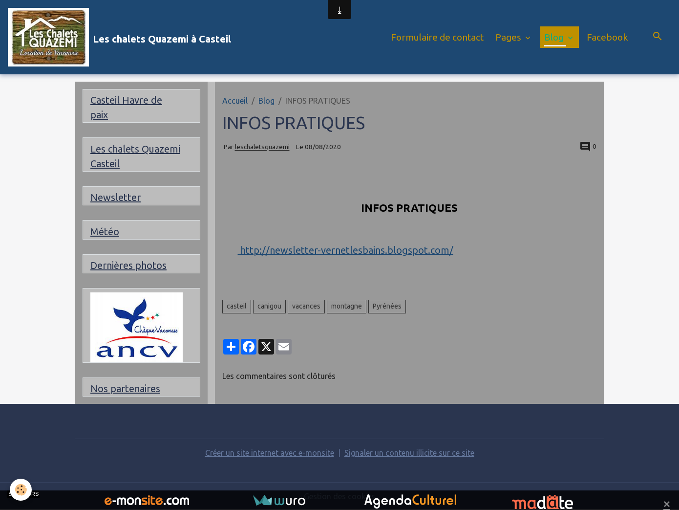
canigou (269, 306)
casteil (237, 306)
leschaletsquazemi (262, 147)
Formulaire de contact (437, 37)
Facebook (607, 37)
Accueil (235, 100)
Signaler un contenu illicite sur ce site (409, 452)
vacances (306, 306)
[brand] (119, 37)
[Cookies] (21, 490)
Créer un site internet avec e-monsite (269, 452)
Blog (555, 37)
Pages (509, 37)
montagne (346, 306)
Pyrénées (387, 306)
